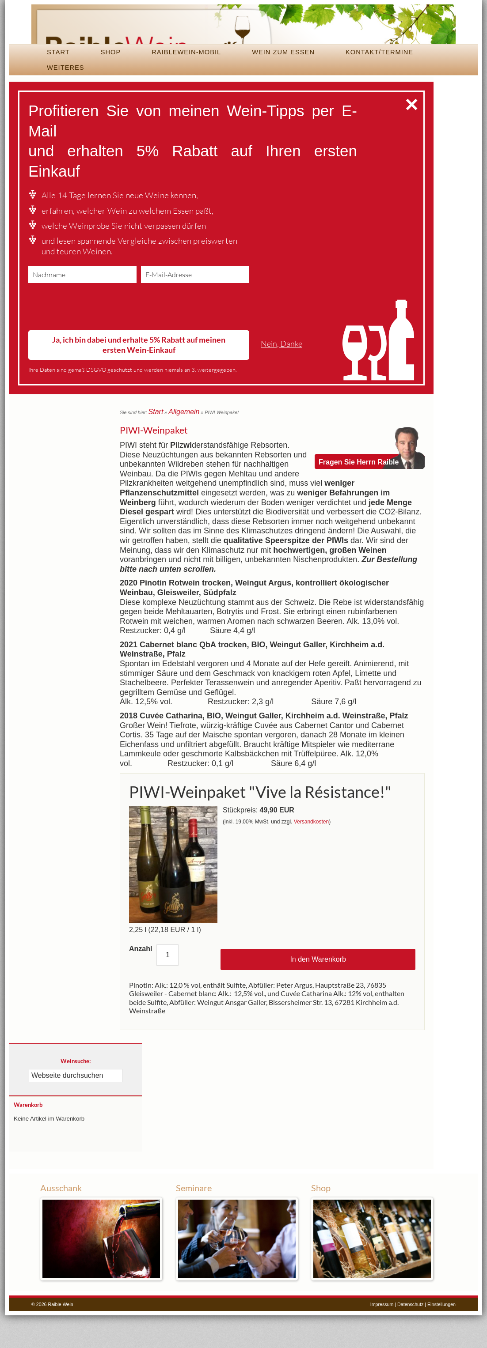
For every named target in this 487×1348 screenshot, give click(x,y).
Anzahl (140, 981)
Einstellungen (441, 1336)
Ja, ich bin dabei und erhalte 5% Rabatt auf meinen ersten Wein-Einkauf (138, 380)
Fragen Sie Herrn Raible (359, 477)
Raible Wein (243, 41)
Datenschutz (410, 1336)
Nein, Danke (281, 379)
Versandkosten (311, 854)
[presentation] (95, 344)
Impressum (382, 1336)
